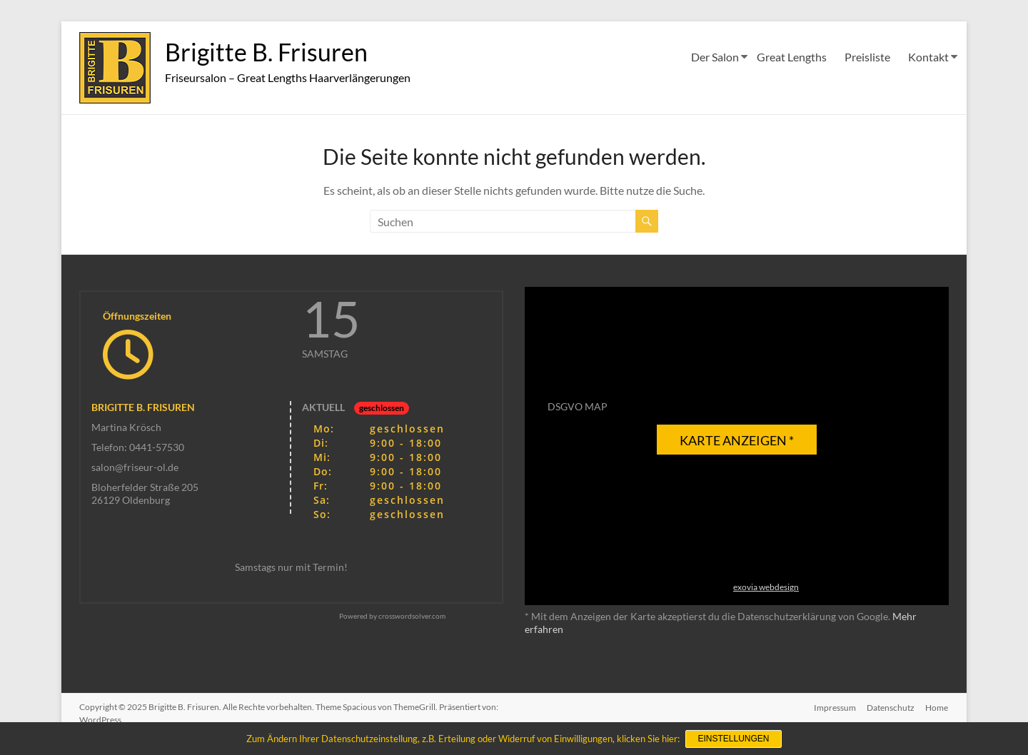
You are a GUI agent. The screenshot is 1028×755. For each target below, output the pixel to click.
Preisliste (867, 57)
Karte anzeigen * (737, 440)
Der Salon (715, 57)
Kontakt (928, 57)
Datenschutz (890, 706)
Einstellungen (734, 739)
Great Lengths (792, 57)
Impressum (834, 706)
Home (937, 706)
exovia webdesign (766, 587)
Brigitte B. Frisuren (271, 52)
